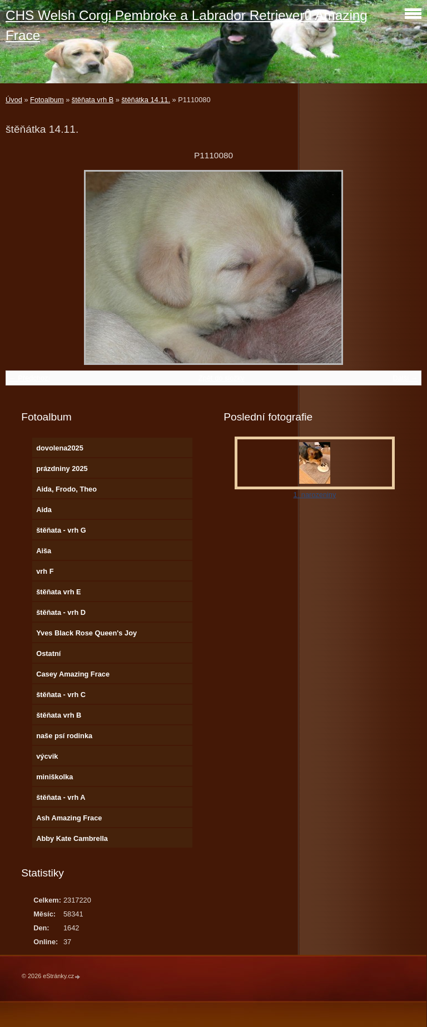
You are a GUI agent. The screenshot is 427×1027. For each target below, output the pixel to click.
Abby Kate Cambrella (72, 838)
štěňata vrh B (92, 100)
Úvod (14, 100)
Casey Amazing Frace (73, 674)
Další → (405, 378)
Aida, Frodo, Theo (66, 489)
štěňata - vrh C (61, 694)
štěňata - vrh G (61, 530)
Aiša (43, 551)
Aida (44, 509)
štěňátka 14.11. (145, 100)
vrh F (44, 571)
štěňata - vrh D (61, 612)
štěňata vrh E (58, 592)
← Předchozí (29, 378)
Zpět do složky (221, 378)
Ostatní (48, 653)
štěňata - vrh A (60, 797)
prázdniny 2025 (61, 468)
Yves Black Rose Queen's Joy (86, 633)
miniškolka (54, 777)
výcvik (47, 756)
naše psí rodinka (64, 736)
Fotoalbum (46, 100)
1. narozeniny (315, 494)
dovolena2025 (59, 448)
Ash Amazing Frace (69, 818)
